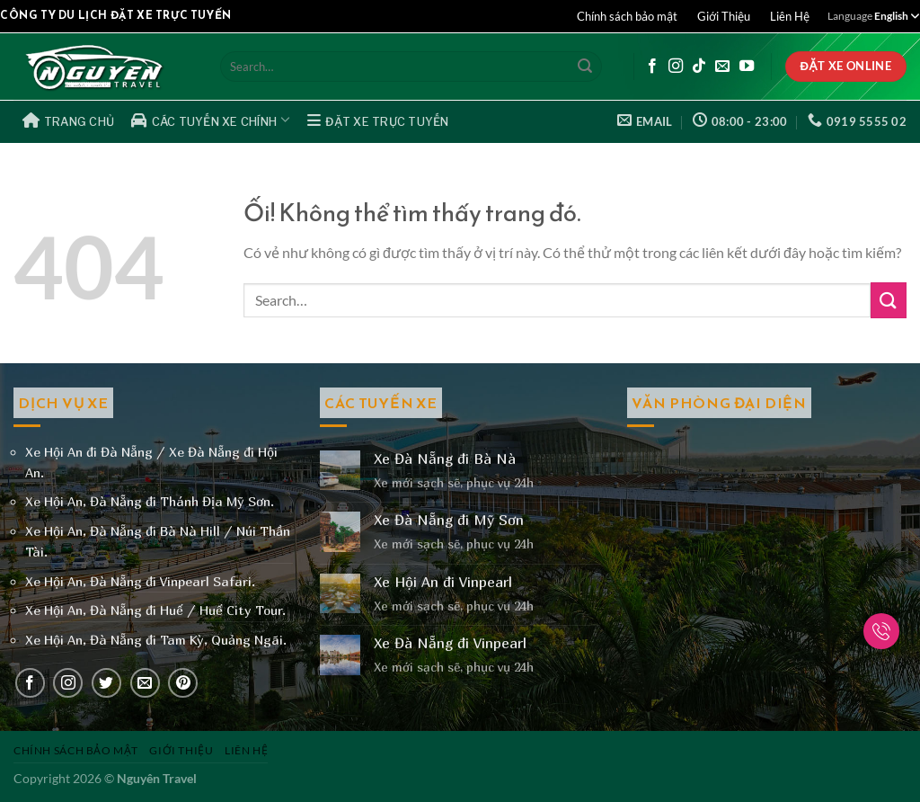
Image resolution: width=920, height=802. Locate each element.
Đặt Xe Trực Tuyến (378, 120)
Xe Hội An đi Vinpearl (443, 582)
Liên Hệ (789, 16)
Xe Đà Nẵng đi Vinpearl (450, 643)
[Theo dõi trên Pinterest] (183, 683)
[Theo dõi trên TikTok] (699, 66)
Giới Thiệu (723, 16)
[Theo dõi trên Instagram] (675, 66)
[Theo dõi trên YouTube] (746, 66)
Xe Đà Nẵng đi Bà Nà (445, 459)
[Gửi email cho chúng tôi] (722, 66)
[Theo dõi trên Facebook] (652, 66)
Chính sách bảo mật (627, 16)
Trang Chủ (68, 120)
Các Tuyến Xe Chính (210, 120)
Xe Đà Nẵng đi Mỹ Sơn (449, 520)
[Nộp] (585, 66)
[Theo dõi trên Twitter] (106, 683)
